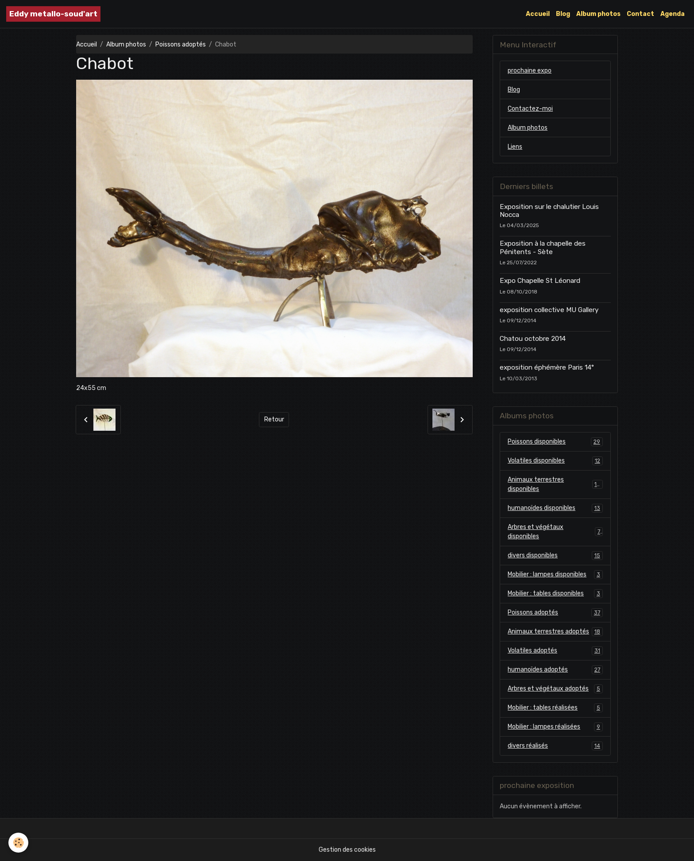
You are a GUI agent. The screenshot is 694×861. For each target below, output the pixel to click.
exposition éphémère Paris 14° (547, 367)
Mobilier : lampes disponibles (555, 574)
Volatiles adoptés (555, 650)
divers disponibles (555, 555)
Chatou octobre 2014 (533, 339)
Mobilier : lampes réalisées (555, 726)
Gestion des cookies (347, 849)
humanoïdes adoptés (555, 669)
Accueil (538, 14)
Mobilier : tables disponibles (555, 593)
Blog (563, 14)
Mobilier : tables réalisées (555, 707)
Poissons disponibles (555, 441)
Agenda (672, 14)
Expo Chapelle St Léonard (540, 281)
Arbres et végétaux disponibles (555, 531)
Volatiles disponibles (555, 460)
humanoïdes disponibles (555, 508)
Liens (515, 147)
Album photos (598, 14)
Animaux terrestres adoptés (555, 631)
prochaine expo (529, 70)
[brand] (53, 14)
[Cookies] (19, 843)
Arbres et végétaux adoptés (555, 688)
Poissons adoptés (180, 44)
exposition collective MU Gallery (549, 310)
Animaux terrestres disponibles (555, 484)
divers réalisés (555, 745)
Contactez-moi (530, 108)
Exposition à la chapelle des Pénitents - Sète (543, 247)
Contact (640, 14)
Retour (274, 419)
